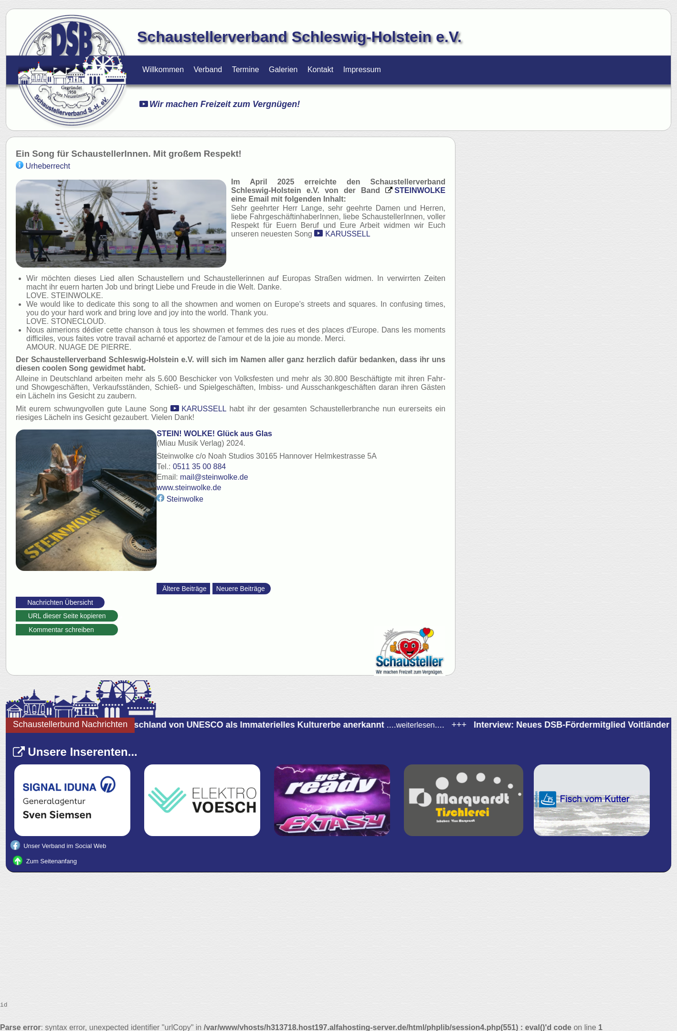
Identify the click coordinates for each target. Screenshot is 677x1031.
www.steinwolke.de (193, 485)
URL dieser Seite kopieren (67, 613)
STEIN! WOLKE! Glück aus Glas (219, 431)
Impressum (362, 69)
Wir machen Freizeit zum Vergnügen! (219, 104)
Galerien (283, 69)
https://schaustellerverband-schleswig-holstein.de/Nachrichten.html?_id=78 (121, 615)
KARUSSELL (347, 234)
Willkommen (163, 69)
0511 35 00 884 (204, 464)
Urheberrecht (43, 166)
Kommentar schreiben (67, 627)
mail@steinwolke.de (219, 475)
